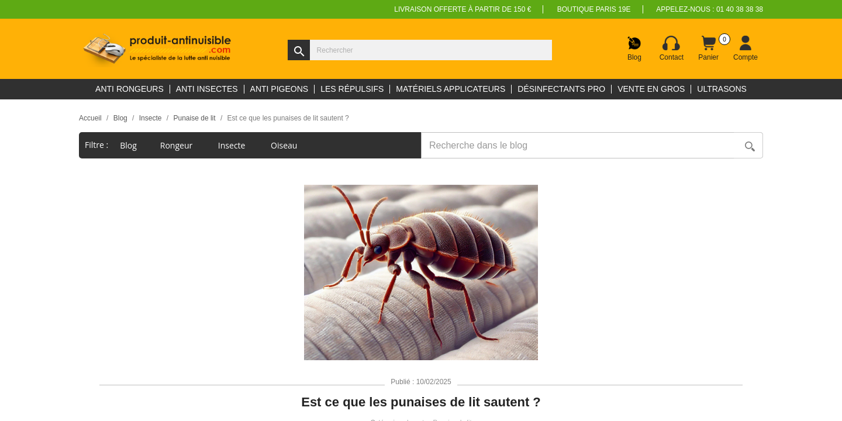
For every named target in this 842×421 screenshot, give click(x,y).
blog (128, 145)
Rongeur (177, 145)
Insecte (232, 145)
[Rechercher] (420, 50)
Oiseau (285, 145)
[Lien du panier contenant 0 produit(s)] (708, 48)
